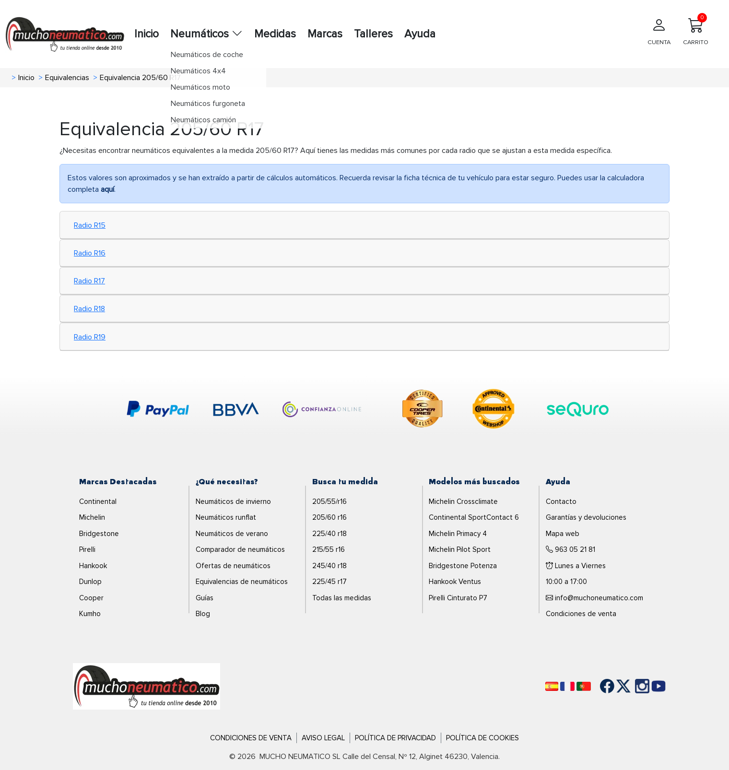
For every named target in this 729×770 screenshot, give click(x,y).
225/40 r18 (329, 533)
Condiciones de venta (581, 613)
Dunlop (90, 581)
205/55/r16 (329, 501)
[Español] (551, 686)
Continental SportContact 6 (474, 517)
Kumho (90, 613)
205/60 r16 (329, 517)
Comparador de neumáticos (240, 549)
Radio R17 (89, 281)
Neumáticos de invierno (233, 501)
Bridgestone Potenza (463, 565)
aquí (107, 189)
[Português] (583, 686)
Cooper (91, 598)
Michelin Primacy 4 (458, 533)
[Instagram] (632, 686)
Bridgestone (99, 533)
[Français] (567, 686)
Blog (203, 613)
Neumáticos (206, 34)
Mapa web (562, 533)
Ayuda (419, 34)
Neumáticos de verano (232, 533)
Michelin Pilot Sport (460, 549)
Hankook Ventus (455, 581)
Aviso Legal (323, 738)
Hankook (93, 565)
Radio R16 (90, 253)
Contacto (561, 501)
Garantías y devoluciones (586, 517)
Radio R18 (89, 309)
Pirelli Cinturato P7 (458, 598)
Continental (98, 501)
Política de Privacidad (395, 738)
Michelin (92, 517)
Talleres (373, 34)
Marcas (324, 34)
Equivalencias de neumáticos (242, 581)
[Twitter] (616, 686)
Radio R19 (90, 337)
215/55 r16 (328, 549)
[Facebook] (600, 686)
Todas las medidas (341, 598)
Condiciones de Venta (251, 738)
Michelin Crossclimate (463, 501)
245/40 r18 (329, 565)
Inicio (146, 34)
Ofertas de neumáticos (233, 565)
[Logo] (146, 685)
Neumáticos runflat (226, 517)
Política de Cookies (482, 738)
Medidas (275, 34)
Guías (204, 598)
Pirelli (87, 549)
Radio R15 (90, 225)
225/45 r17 (329, 581)
